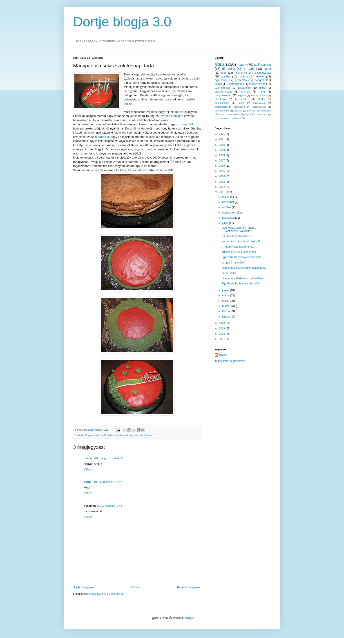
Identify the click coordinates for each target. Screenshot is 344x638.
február (226, 311)
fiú (86, 435)
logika (248, 114)
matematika (235, 84)
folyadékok (244, 87)
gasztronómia (95, 435)
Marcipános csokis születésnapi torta (243, 267)
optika (267, 68)
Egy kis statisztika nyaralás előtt (240, 283)
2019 (222, 150)
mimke (88, 458)
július (225, 223)
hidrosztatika (264, 110)
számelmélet (222, 87)
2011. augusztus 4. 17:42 (108, 482)
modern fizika (257, 84)
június (226, 290)
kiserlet (260, 76)
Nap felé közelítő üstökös (236, 236)
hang (262, 91)
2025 (222, 134)
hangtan (259, 80)
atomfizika (220, 99)
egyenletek (259, 103)
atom (241, 103)
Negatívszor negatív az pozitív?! (240, 241)
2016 (222, 165)
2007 (222, 339)
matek (241, 64)
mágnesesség (223, 95)
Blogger (189, 618)
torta (136, 435)
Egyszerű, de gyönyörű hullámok (241, 257)
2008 (222, 333)
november (228, 202)
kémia (218, 84)
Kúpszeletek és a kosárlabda (238, 252)
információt (101, 136)
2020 (222, 144)
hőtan (223, 72)
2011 (222, 192)
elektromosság (223, 91)
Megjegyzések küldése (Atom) (107, 593)
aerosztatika (259, 106)
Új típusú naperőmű (233, 262)
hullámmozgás (262, 72)
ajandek (226, 76)
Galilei (261, 99)
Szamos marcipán (171, 116)
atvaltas (238, 110)
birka (249, 110)
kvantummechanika (229, 114)
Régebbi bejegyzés (188, 587)
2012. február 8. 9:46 (109, 505)
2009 (222, 328)
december (228, 196)
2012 (222, 186)
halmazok (240, 106)
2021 (222, 139)
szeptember (229, 212)
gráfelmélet (221, 106)
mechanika (240, 72)
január (226, 316)
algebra (241, 95)
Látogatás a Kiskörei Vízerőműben (242, 278)
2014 (222, 176)
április (226, 300)
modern (243, 76)
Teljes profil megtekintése (230, 361)
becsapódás (241, 99)
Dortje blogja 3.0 (122, 21)
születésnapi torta (122, 435)
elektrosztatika (259, 95)
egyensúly (221, 80)
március (227, 306)
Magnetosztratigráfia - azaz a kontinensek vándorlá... (238, 229)
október (227, 207)
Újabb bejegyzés (84, 587)
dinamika (228, 68)
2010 (222, 323)
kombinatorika (221, 118)
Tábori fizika (228, 273)
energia (245, 91)
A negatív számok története (237, 246)
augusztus (228, 217)
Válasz (88, 469)
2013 (222, 181)
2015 (222, 171)
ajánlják (189, 124)
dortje (87, 482)
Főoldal (135, 587)
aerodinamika (222, 103)
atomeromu (261, 114)
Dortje (223, 355)
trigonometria (222, 110)
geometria (241, 80)
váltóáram (236, 118)
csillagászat (262, 64)
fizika (220, 64)
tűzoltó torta (146, 435)
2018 (222, 155)
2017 (222, 160)
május (226, 295)
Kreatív (108, 435)
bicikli (262, 87)
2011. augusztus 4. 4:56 (108, 458)
